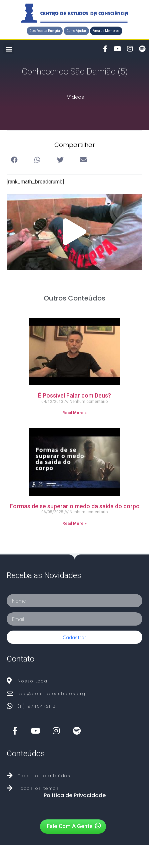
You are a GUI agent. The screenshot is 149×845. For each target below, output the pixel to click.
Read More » (74, 413)
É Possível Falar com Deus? (74, 395)
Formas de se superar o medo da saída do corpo (75, 506)
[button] (45, 31)
